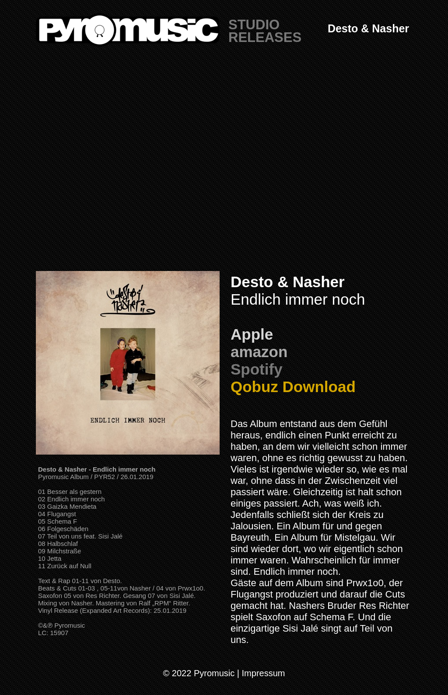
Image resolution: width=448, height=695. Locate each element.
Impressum (263, 673)
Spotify (257, 369)
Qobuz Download (293, 386)
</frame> (224, 166)
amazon (259, 351)
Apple (252, 334)
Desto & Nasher (368, 28)
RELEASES (264, 37)
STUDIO (254, 24)
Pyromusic (69, 625)
